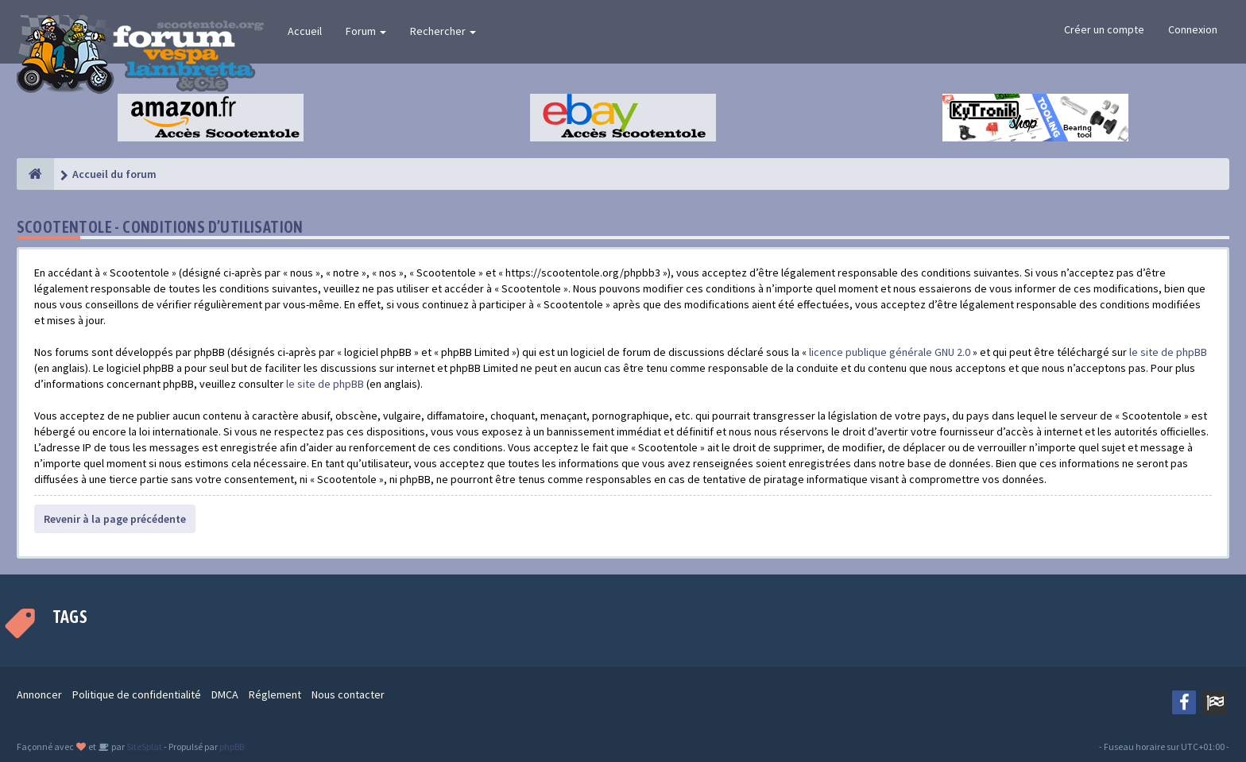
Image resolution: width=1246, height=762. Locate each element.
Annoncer (39, 694)
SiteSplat (143, 746)
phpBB (231, 746)
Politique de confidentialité (136, 694)
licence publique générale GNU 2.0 (889, 352)
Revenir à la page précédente (115, 519)
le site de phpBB (1168, 352)
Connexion (1192, 29)
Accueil (305, 31)
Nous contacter (348, 694)
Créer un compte (1104, 29)
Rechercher (443, 31)
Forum (366, 31)
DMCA (224, 694)
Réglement (275, 694)
